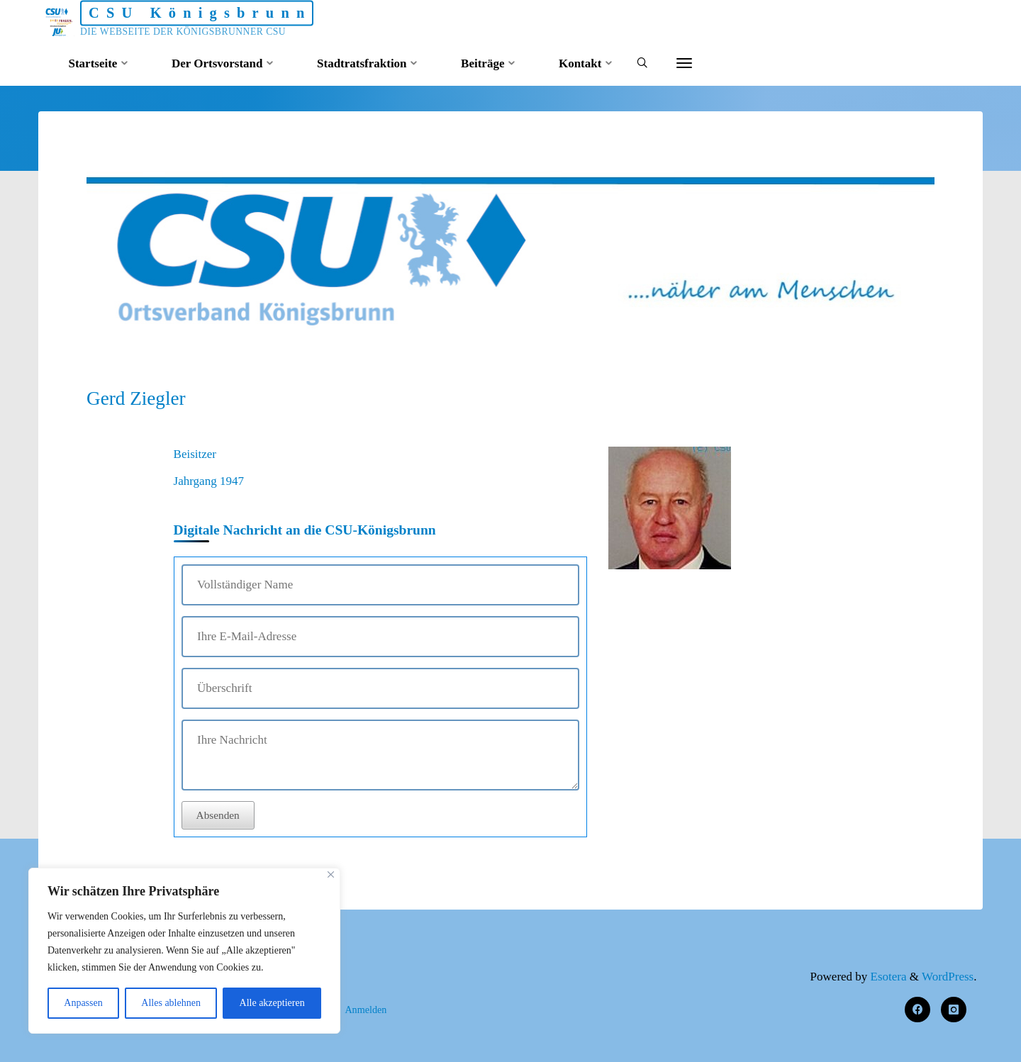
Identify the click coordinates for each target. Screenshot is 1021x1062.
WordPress (947, 976)
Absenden (218, 815)
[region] (184, 951)
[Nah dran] (331, 874)
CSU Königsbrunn (200, 13)
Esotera (886, 976)
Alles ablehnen (171, 1002)
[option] (510, 248)
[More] (684, 64)
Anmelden (365, 1009)
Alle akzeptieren (272, 1002)
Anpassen (83, 1002)
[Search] (642, 64)
